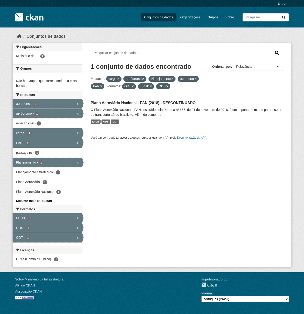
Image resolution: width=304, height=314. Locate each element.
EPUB (95, 121)
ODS (105, 121)
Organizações (190, 17)
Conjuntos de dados (158, 17)
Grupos (213, 17)
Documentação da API (191, 137)
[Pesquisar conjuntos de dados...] (266, 17)
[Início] (19, 36)
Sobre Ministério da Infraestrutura (39, 279)
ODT (115, 121)
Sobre (229, 17)
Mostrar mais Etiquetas (34, 201)
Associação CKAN (28, 291)
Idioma (206, 293)
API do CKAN (25, 285)
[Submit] (283, 17)
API (167, 137)
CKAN (209, 284)
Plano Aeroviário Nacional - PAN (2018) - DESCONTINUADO (143, 103)
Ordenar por (221, 66)
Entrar (282, 3)
